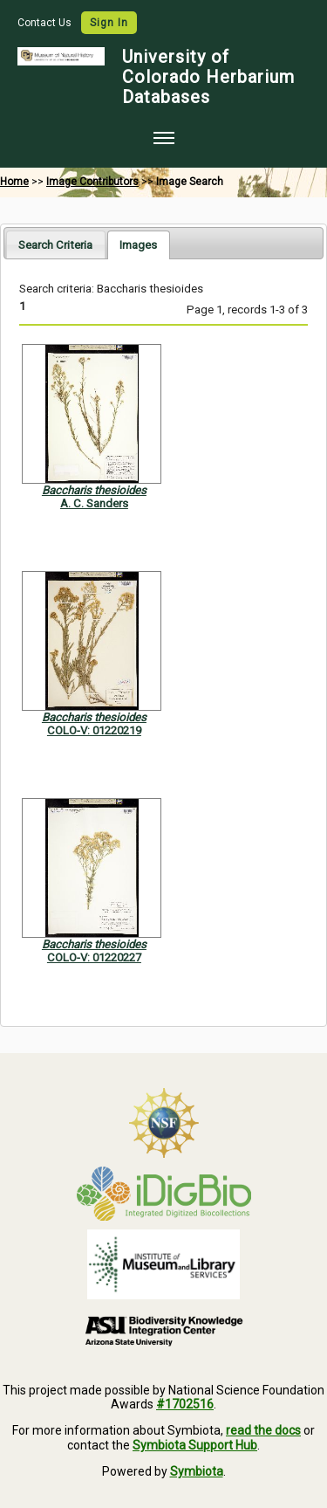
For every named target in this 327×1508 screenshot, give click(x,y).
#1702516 (185, 1404)
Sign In (109, 23)
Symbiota (196, 1471)
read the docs (263, 1430)
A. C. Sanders (94, 503)
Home (14, 182)
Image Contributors (92, 182)
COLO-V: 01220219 (94, 730)
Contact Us (45, 23)
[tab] (55, 244)
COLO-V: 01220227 (94, 957)
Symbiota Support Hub (195, 1445)
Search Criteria (55, 244)
